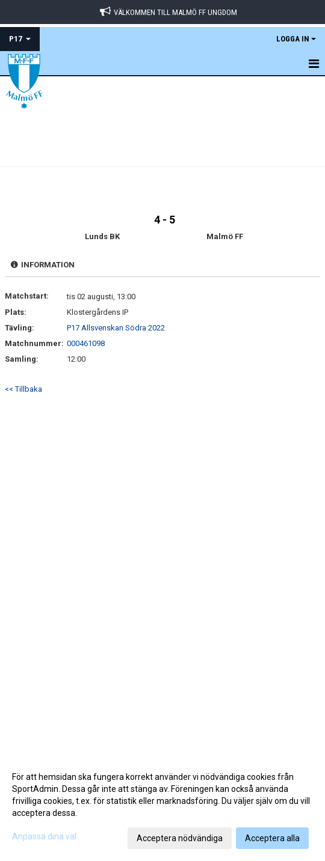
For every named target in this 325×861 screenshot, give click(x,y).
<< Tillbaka (23, 389)
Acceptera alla (272, 838)
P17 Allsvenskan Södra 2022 (116, 327)
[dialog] (162, 807)
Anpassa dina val (44, 836)
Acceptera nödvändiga (180, 838)
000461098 (86, 343)
